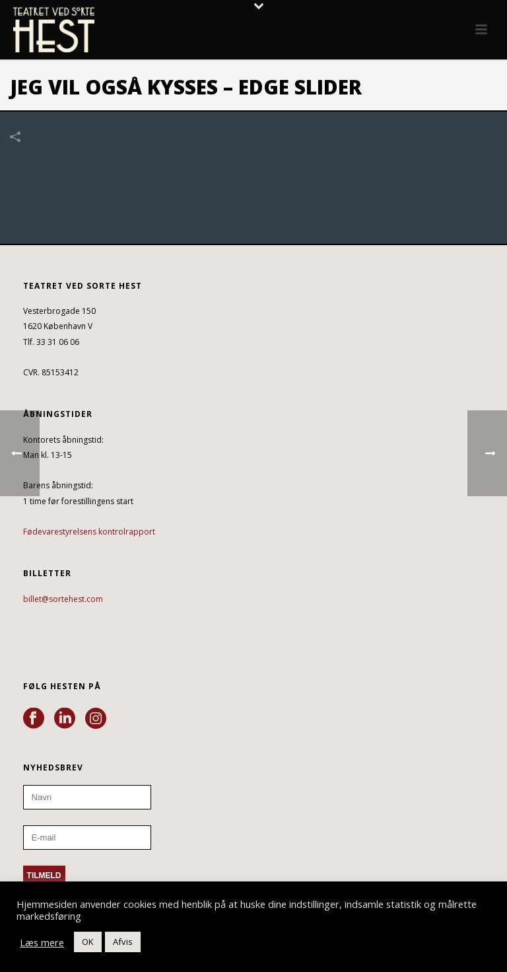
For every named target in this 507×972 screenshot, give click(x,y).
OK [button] (88, 942)
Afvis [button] (123, 942)
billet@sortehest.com (63, 599)
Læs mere (42, 942)
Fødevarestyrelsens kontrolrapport (89, 531)
